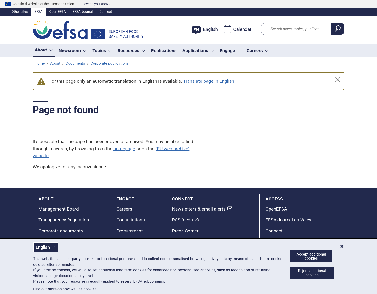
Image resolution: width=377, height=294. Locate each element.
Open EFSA (57, 11)
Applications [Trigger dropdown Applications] (198, 50)
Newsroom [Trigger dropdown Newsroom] (73, 50)
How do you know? (96, 4)
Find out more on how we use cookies (65, 289)
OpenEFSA (276, 209)
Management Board (58, 209)
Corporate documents (60, 231)
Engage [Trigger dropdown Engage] (230, 50)
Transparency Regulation (63, 220)
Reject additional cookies (312, 273)
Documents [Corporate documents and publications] (75, 63)
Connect (105, 11)
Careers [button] (258, 50)
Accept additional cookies (311, 256)
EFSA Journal (83, 11)
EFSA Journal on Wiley (288, 220)
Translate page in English (208, 81)
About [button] (44, 50)
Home (40, 63)
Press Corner (185, 231)
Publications (164, 50)
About (55, 63)
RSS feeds (182, 220)
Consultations (130, 220)
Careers (124, 209)
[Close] (338, 80)
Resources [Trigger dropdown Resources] (131, 50)
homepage (124, 148)
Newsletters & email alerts (199, 209)
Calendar (237, 29)
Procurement (129, 231)
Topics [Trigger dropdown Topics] (102, 50)
